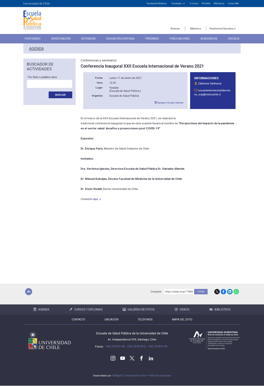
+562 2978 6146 (115, 346)
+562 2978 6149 (157, 346)
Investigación (60, 38)
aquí (96, 199)
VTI (121, 376)
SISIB (114, 376)
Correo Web (233, 3)
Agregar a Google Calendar (168, 102)
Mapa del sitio (193, 319)
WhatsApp (236, 291)
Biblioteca (195, 28)
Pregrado (153, 38)
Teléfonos (149, 319)
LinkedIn (229, 291)
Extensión (88, 38)
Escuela (235, 38)
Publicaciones (180, 38)
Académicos (210, 38)
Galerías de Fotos (139, 309)
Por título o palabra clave (42, 77)
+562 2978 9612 (136, 346)
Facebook (223, 291)
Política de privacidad (160, 376)
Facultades (177, 3)
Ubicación (108, 319)
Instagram (112, 358)
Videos (182, 309)
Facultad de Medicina (157, 3)
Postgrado (31, 38)
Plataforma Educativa (221, 28)
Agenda (36, 48)
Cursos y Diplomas (86, 309)
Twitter (132, 358)
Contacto (67, 319)
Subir (28, 291)
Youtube (122, 358)
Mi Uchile (206, 3)
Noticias (175, 28)
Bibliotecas (219, 3)
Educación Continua (121, 38)
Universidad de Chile (135, 376)
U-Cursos (194, 3)
